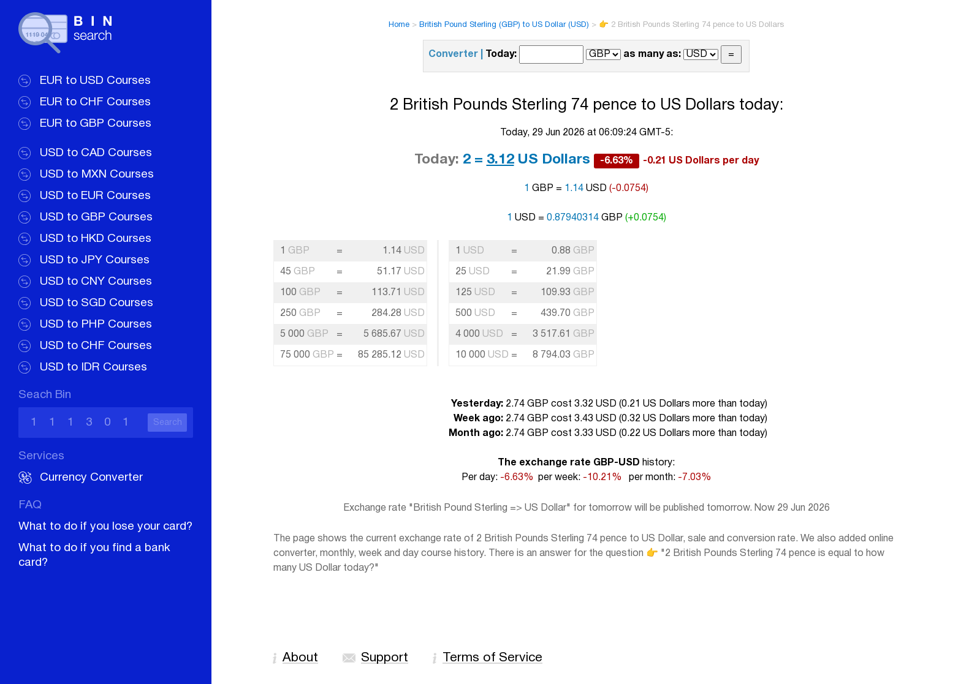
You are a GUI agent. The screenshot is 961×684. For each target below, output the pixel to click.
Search (167, 423)
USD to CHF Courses (96, 345)
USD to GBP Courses (96, 217)
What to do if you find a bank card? (94, 555)
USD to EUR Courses (95, 195)
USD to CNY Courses (96, 281)
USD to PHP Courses (96, 324)
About (300, 658)
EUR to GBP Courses (95, 123)
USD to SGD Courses (96, 303)
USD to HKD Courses (95, 238)
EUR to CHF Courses (95, 102)
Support (384, 658)
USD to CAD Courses (96, 153)
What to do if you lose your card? (105, 526)
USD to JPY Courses (95, 260)
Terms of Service (492, 658)
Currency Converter (91, 477)
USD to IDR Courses (93, 367)
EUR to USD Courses (95, 80)
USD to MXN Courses (97, 174)
